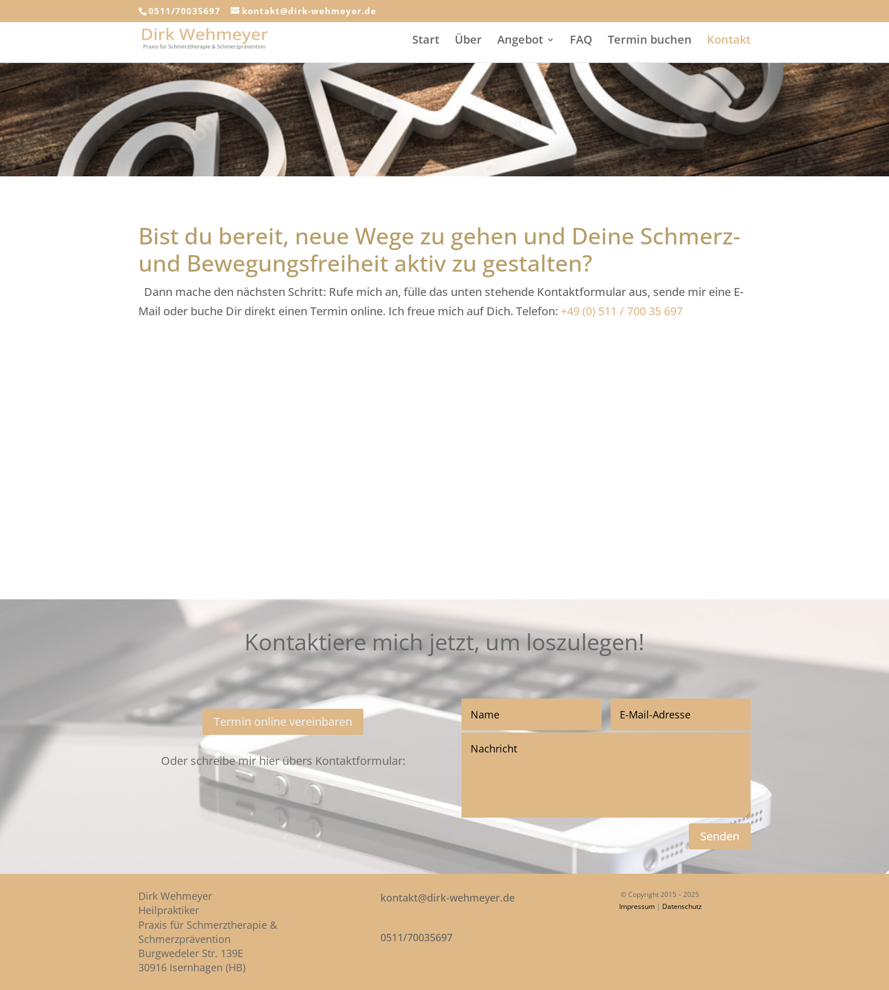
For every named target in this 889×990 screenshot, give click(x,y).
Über (468, 41)
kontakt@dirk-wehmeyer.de (447, 897)
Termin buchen (650, 41)
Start (425, 41)
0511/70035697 (185, 10)
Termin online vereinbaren (283, 721)
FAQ (581, 41)
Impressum (637, 906)
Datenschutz (682, 906)
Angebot (520, 41)
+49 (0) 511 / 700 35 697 (622, 311)
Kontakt (729, 41)
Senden (719, 836)
